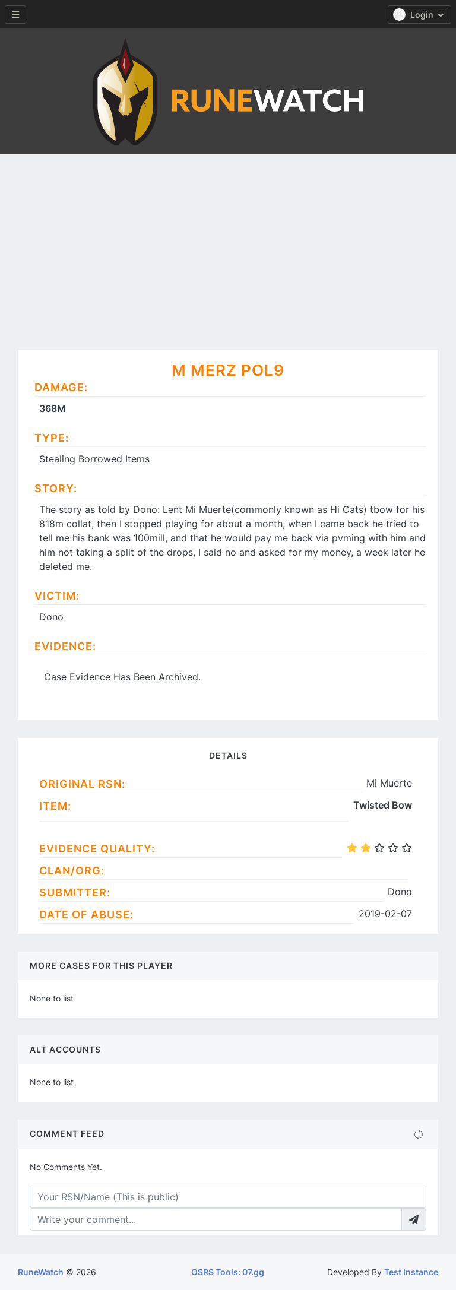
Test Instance (411, 1272)
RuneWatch (41, 1272)
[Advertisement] (228, 243)
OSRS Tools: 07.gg (227, 1272)
